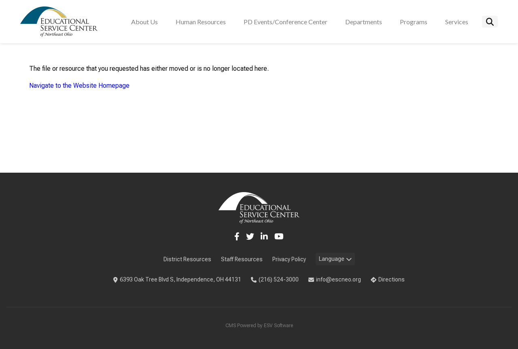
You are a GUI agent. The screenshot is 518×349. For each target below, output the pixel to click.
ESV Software (278, 325)
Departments (363, 21)
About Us (144, 21)
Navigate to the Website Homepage (79, 85)
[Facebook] (237, 236)
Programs (413, 21)
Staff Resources (242, 259)
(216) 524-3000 (275, 279)
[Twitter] (250, 236)
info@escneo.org (334, 279)
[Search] (490, 21)
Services (456, 21)
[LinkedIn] (264, 236)
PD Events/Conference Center (285, 21)
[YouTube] (279, 236)
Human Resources (201, 21)
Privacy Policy (289, 259)
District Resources (187, 259)
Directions (388, 279)
